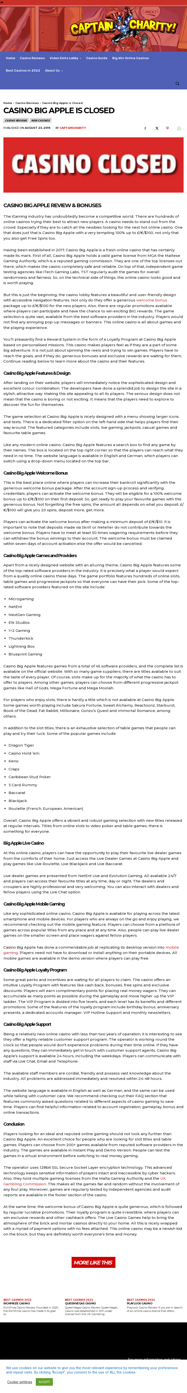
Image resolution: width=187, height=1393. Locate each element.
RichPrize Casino (16, 1303)
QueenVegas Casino (80, 1303)
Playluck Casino (139, 1303)
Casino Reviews (27, 103)
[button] (177, 83)
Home (7, 103)
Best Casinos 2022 (17, 1300)
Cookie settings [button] (19, 1382)
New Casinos (41, 120)
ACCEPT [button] (44, 1382)
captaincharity (73, 128)
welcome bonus (151, 300)
